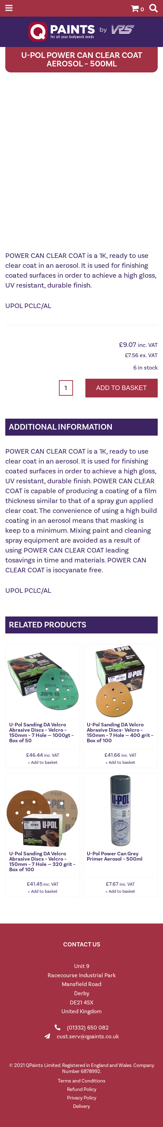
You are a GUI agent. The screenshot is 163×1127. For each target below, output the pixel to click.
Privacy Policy (81, 1098)
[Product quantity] (66, 388)
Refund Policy (81, 1089)
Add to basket (121, 387)
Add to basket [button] (44, 762)
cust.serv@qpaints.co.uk (88, 1036)
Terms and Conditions (81, 1081)
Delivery (81, 1106)
